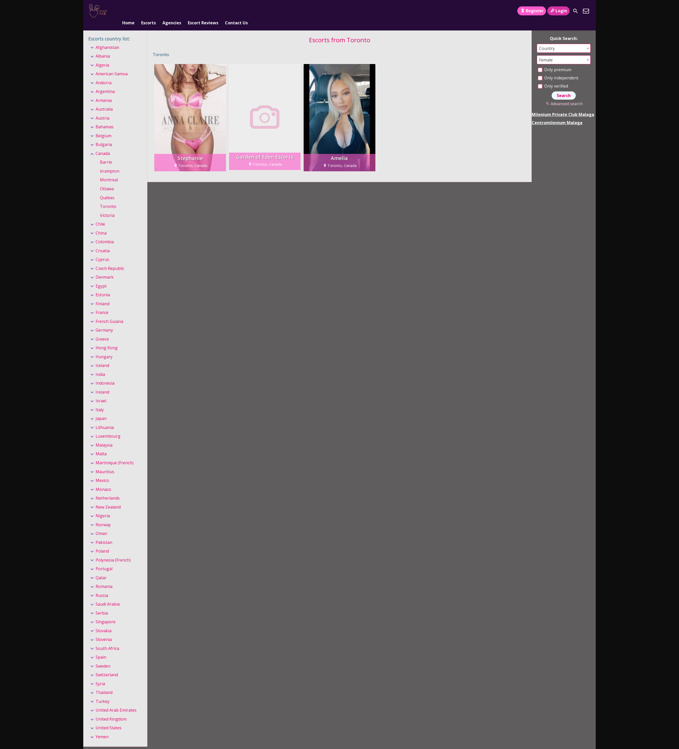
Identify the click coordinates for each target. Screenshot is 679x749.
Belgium (103, 127)
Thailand (104, 684)
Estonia (103, 286)
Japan (101, 410)
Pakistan (104, 534)
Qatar (101, 569)
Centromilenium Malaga (557, 114)
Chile (100, 215)
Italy (100, 401)
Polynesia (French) (113, 551)
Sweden (103, 657)
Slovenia (104, 631)
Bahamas (105, 118)
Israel (101, 392)
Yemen (102, 728)
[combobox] (564, 39)
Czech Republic (110, 260)
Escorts (148, 11)
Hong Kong (107, 339)
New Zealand (108, 498)
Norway (103, 516)
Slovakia (103, 622)
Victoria (107, 207)
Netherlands (108, 489)
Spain (101, 649)
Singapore (106, 613)
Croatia (103, 242)
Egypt (101, 277)
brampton (109, 162)
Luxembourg (108, 428)
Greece (102, 330)
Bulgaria (104, 136)
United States (108, 719)
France (102, 304)
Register (531, 11)
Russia (102, 587)
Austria (102, 109)
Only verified (553, 77)
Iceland (102, 357)
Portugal (104, 560)
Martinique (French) (114, 454)
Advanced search (563, 95)
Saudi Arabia (108, 595)
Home (128, 11)
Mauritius (105, 463)
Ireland (102, 383)
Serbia (102, 604)
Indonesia (105, 375)
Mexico (102, 472)
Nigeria (103, 507)
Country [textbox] (547, 40)
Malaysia (104, 436)
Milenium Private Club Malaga (563, 106)
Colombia (105, 233)
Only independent (558, 69)
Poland (102, 542)
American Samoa (112, 65)
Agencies (171, 11)
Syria (100, 675)
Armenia (104, 92)
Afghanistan (107, 39)
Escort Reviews (203, 11)
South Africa (107, 640)
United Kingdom (111, 710)
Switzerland (107, 666)
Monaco (103, 481)
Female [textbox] (546, 51)
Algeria (102, 56)
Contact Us (236, 11)
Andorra (103, 74)
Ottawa (107, 180)
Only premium (554, 61)
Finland (102, 295)
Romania (104, 578)
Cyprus (102, 251)
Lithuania (105, 419)
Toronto (108, 198)
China (101, 224)
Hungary (104, 348)
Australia (104, 101)
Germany (104, 321)
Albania (103, 47)
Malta (101, 445)
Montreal (109, 171)
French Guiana (109, 313)
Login (558, 11)
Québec (107, 189)
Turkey (102, 693)
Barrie (106, 154)
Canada (103, 145)
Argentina (105, 83)
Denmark (105, 268)
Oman (101, 525)
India (100, 366)
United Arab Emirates (116, 702)
